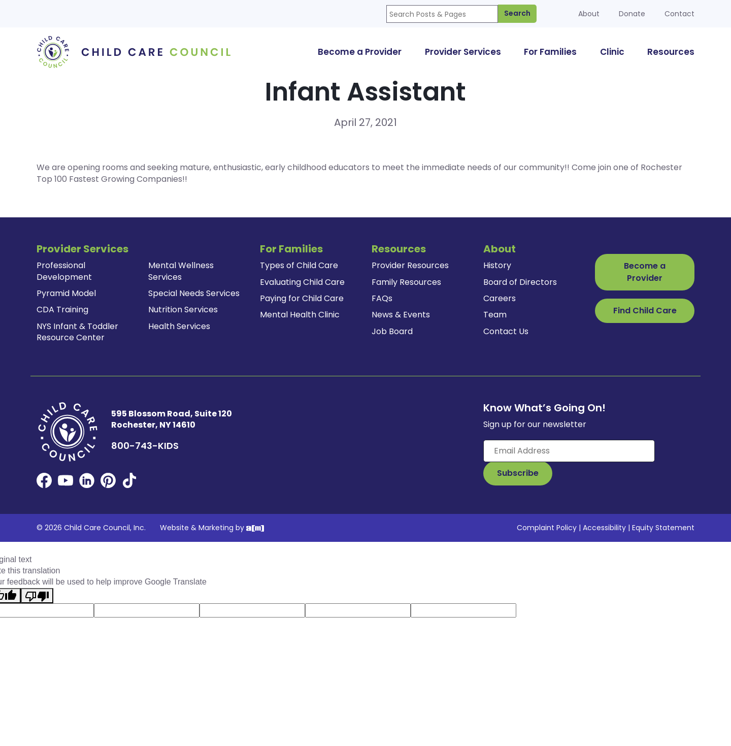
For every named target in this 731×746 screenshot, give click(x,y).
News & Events (401, 314)
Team (495, 314)
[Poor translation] (37, 595)
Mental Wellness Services (181, 271)
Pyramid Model (66, 293)
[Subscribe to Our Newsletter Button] (517, 473)
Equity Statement (663, 528)
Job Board (392, 331)
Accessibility (604, 528)
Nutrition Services (183, 309)
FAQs (382, 298)
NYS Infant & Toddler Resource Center (77, 331)
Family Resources (406, 282)
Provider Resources (410, 265)
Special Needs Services (194, 293)
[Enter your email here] (569, 451)
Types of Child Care (299, 265)
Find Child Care (645, 310)
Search (517, 13)
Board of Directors (520, 282)
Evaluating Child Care (302, 282)
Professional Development (64, 271)
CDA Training (62, 309)
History (497, 265)
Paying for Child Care (302, 298)
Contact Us (505, 331)
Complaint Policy (547, 528)
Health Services (179, 326)
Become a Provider (645, 272)
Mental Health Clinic (300, 314)
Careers (499, 298)
